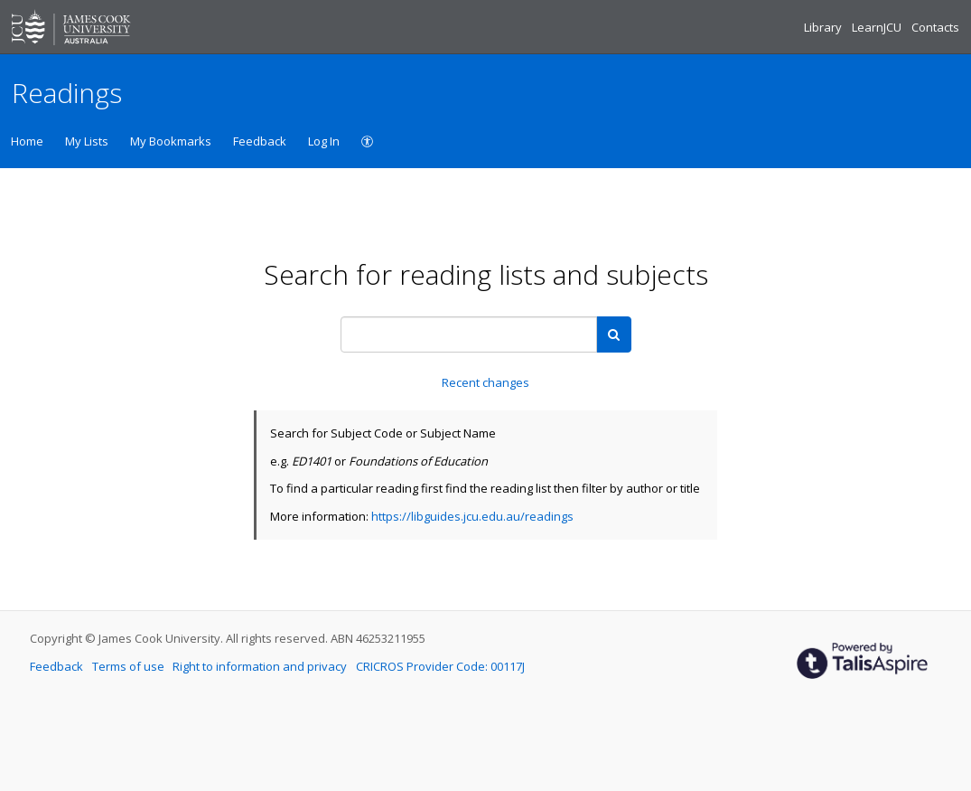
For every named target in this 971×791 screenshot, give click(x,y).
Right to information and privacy (261, 666)
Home (27, 141)
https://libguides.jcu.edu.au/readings (472, 516)
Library (824, 27)
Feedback (259, 141)
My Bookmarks (170, 141)
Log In (324, 141)
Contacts (935, 27)
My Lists (86, 141)
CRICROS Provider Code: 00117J (440, 666)
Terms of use (129, 666)
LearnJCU (878, 27)
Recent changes (485, 382)
